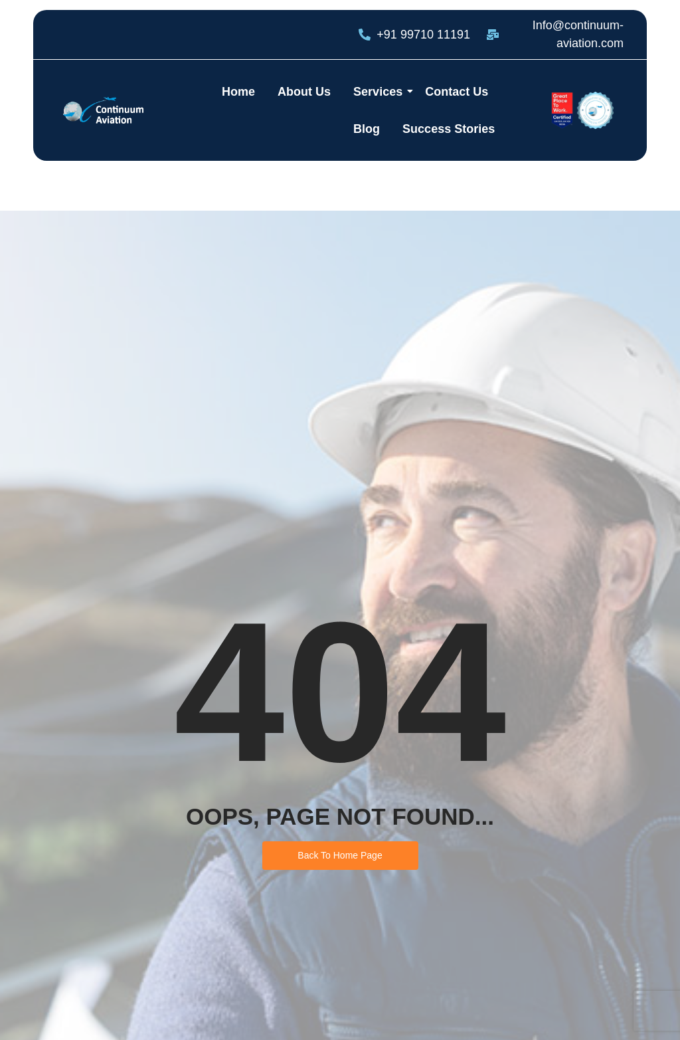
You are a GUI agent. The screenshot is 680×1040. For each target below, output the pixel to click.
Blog (366, 129)
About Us (304, 91)
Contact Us (456, 91)
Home (238, 91)
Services (380, 91)
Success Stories (448, 129)
